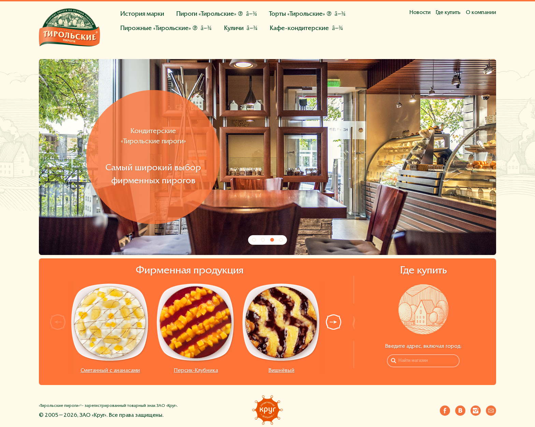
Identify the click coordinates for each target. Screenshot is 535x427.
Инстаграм (476, 409)
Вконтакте (460, 409)
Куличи (234, 28)
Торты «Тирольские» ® (300, 14)
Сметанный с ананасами (110, 370)
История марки (142, 14)
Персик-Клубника (196, 370)
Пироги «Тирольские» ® (209, 14)
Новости (420, 12)
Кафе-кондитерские (299, 28)
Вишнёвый (281, 370)
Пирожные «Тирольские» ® (159, 28)
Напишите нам (491, 409)
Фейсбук (445, 409)
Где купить (448, 12)
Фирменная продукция (190, 271)
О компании (481, 12)
